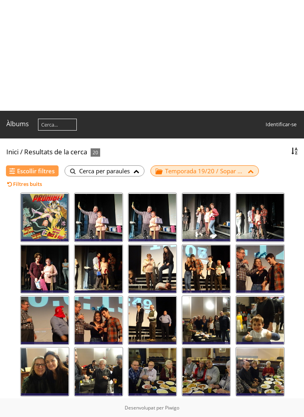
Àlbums (17, 123)
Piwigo (172, 407)
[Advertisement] (152, 55)
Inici (12, 151)
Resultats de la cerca (55, 151)
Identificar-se (281, 124)
